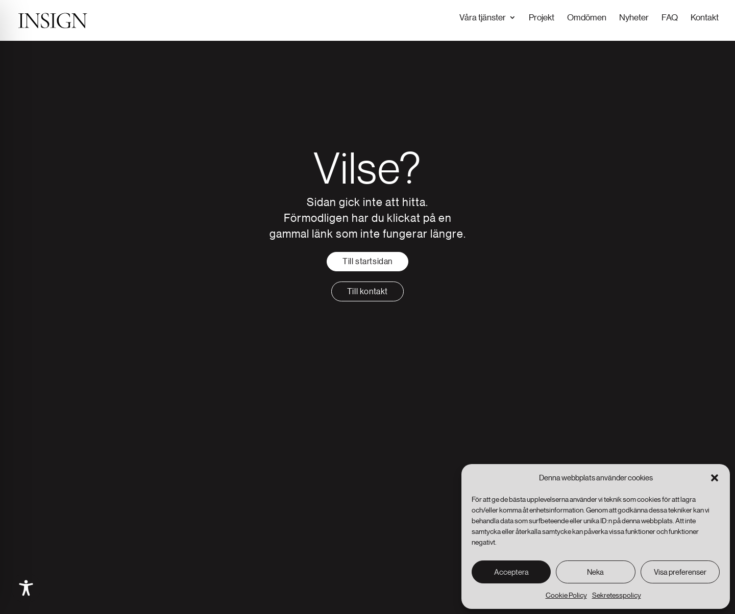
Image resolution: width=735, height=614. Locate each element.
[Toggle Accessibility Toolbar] (26, 588)
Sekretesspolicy (616, 595)
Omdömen (586, 17)
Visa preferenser (680, 572)
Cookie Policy (566, 595)
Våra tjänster (482, 17)
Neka (595, 572)
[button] (714, 478)
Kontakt (705, 17)
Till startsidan (367, 260)
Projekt (541, 17)
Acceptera (511, 572)
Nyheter (634, 17)
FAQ (670, 17)
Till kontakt (367, 290)
